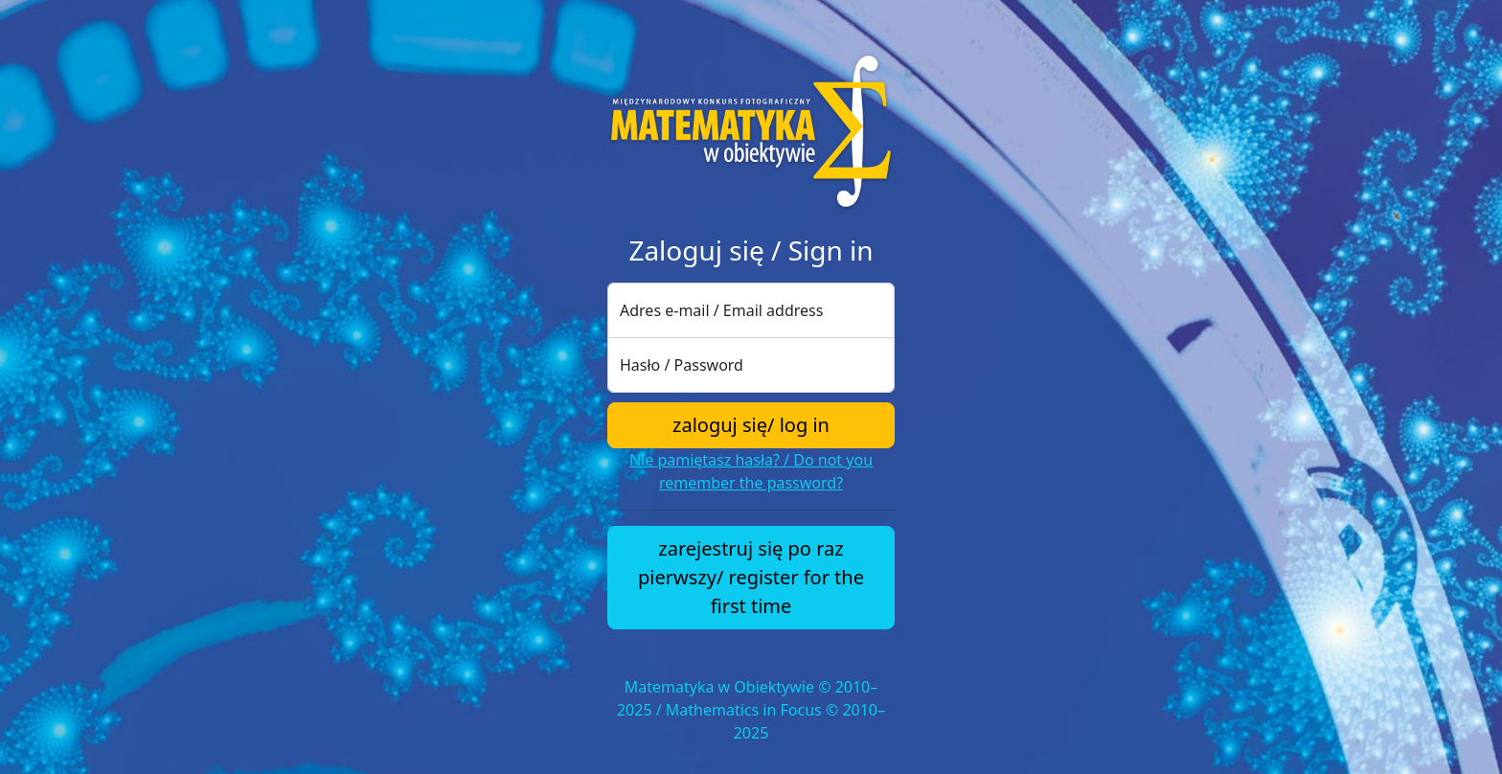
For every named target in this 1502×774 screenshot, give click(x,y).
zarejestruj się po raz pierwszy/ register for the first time (751, 577)
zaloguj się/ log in (751, 425)
